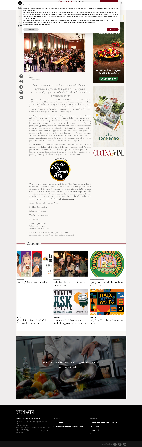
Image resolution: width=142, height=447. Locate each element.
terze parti (55, 12)
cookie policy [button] (31, 10)
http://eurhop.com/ (66, 199)
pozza (31, 77)
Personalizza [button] (31, 29)
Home (20, 17)
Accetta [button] (112, 29)
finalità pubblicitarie (35, 16)
